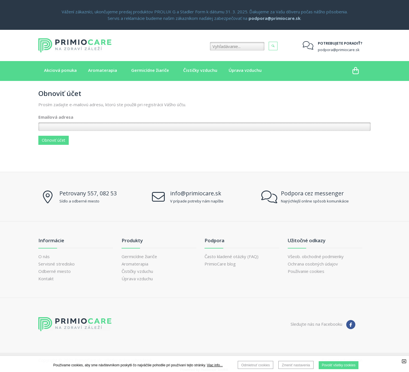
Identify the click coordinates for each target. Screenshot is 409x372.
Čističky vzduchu (137, 271)
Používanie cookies (306, 271)
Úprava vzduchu (137, 278)
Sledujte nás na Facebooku (316, 324)
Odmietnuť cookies (255, 365)
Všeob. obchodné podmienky (316, 256)
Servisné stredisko (56, 264)
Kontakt (46, 278)
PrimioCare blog (220, 264)
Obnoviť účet (53, 140)
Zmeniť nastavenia (296, 365)
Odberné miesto (54, 271)
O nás (44, 256)
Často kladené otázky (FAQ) (231, 256)
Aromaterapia (135, 264)
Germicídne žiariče (139, 256)
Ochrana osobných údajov (313, 264)
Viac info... (215, 365)
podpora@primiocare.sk (339, 49)
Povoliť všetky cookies (339, 365)
